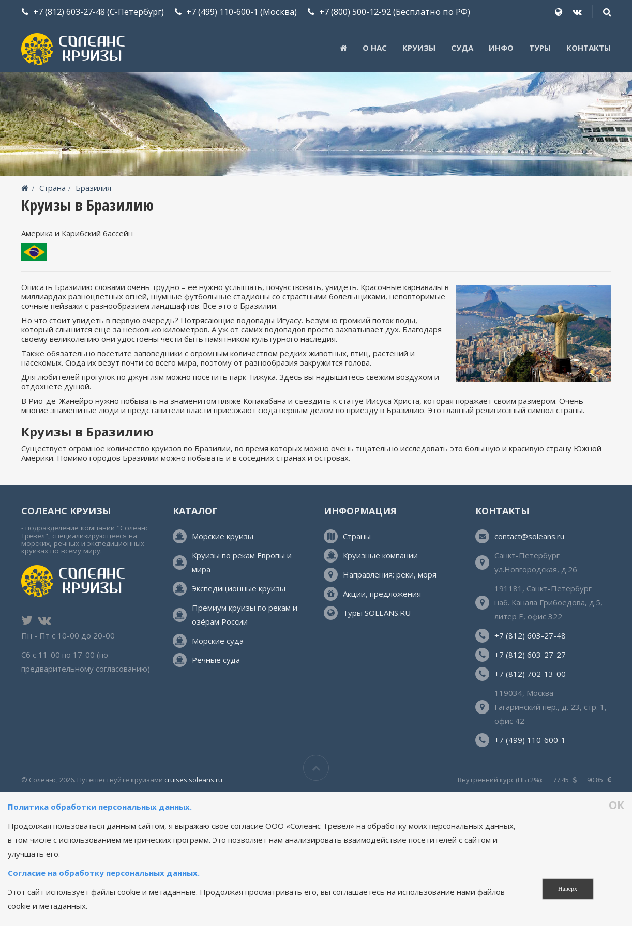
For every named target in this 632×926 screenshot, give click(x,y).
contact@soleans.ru (529, 536)
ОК (616, 805)
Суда (462, 47)
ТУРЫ (540, 47)
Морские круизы (222, 536)
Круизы (418, 47)
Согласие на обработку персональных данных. (104, 873)
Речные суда (216, 660)
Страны (357, 536)
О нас (375, 47)
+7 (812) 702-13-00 (530, 674)
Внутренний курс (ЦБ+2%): (500, 779)
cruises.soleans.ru (193, 779)
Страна (52, 188)
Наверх (567, 888)
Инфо (501, 47)
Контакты (588, 47)
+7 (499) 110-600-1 (222, 12)
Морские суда (218, 640)
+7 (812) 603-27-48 (69, 12)
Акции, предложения (382, 593)
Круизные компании (380, 555)
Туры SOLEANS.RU (377, 613)
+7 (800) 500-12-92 (355, 12)
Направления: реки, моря (390, 574)
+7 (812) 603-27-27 (530, 654)
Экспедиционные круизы (238, 588)
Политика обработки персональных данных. (101, 806)
